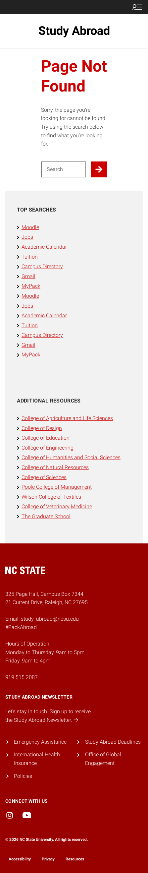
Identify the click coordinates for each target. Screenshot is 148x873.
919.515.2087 (21, 677)
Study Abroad (74, 31)
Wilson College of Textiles (51, 497)
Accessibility (20, 859)
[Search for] (63, 169)
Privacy (48, 859)
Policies (23, 776)
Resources (75, 859)
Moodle (30, 227)
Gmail (28, 276)
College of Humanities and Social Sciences (71, 457)
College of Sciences (44, 477)
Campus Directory (42, 266)
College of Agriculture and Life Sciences (67, 418)
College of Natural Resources (55, 467)
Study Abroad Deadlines (113, 742)
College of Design (42, 428)
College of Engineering (48, 448)
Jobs (27, 237)
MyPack (31, 286)
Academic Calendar (44, 247)
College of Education (46, 438)
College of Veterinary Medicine (57, 506)
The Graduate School (46, 516)
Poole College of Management (57, 487)
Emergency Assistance (40, 742)
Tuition (30, 257)
